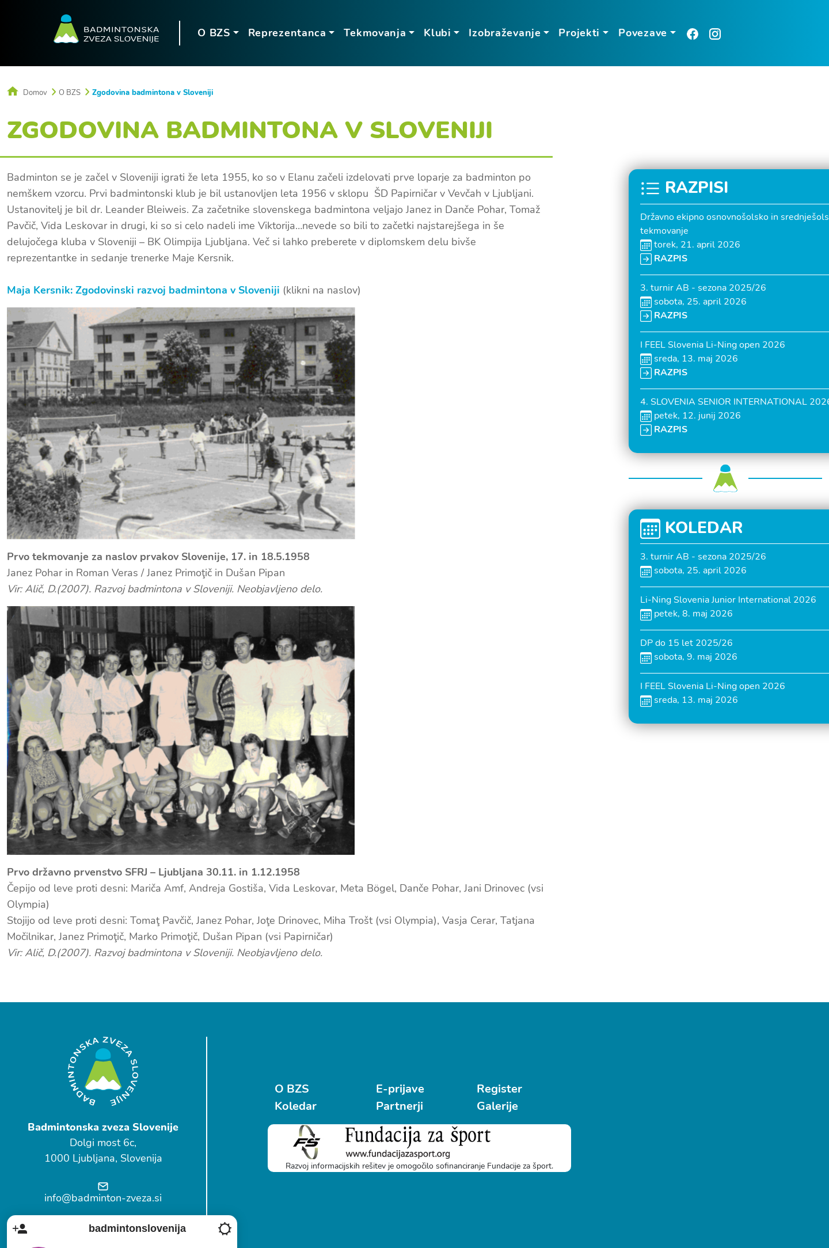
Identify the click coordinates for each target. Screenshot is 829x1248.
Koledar (296, 1105)
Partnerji (396, 1105)
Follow (762, 1135)
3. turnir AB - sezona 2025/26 (703, 287)
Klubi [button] (436, 33)
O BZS (70, 92)
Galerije (491, 1105)
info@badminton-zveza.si (103, 1197)
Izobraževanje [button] (504, 33)
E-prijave (396, 1088)
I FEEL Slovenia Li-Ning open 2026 (712, 344)
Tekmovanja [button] (374, 33)
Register (493, 1088)
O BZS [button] (212, 33)
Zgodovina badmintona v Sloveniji (152, 92)
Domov (27, 92)
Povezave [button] (641, 33)
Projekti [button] (578, 33)
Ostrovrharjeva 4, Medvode (683, 1170)
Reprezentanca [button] (286, 33)
